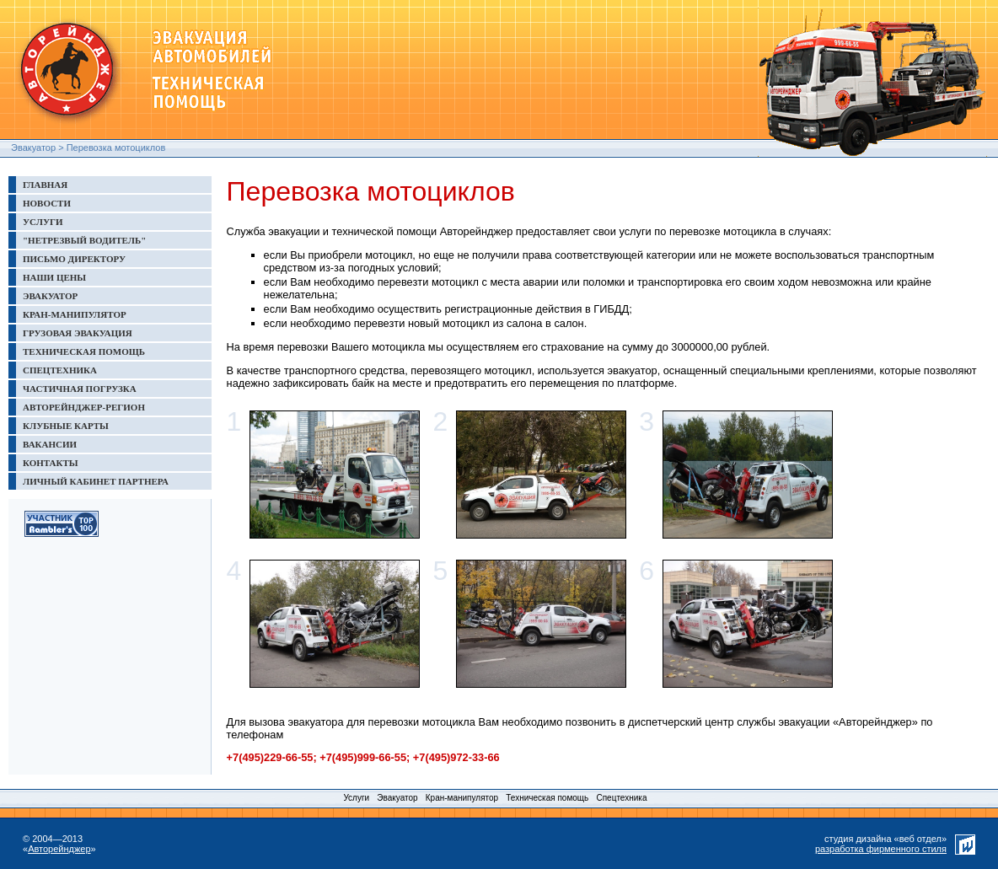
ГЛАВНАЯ (45, 185)
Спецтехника (621, 797)
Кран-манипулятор (462, 797)
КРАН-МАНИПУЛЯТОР (74, 314)
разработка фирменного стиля (881, 849)
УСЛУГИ (43, 222)
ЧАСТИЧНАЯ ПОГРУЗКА (80, 389)
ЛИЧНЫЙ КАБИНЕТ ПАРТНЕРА (96, 481)
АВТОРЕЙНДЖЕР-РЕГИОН (84, 407)
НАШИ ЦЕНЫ (54, 277)
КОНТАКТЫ (50, 463)
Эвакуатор (33, 147)
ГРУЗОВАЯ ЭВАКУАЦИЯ (77, 333)
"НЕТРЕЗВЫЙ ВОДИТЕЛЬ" (84, 240)
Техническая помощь (547, 797)
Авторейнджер (59, 849)
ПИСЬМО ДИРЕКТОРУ (74, 259)
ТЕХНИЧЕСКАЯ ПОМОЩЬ (84, 351)
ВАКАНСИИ (50, 444)
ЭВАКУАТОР (50, 296)
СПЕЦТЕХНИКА (60, 370)
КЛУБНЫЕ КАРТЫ (66, 426)
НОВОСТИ (47, 203)
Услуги (356, 797)
